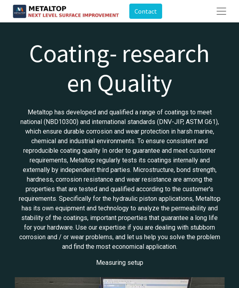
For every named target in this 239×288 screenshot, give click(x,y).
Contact (146, 11)
